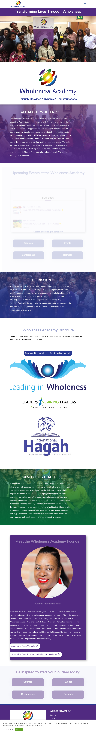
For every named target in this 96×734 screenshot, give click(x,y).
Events (67, 244)
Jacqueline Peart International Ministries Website (34, 654)
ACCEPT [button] (19, 729)
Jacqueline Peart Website (23, 646)
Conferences (29, 255)
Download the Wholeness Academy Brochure (46, 353)
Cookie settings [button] (8, 729)
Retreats (67, 255)
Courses (29, 244)
